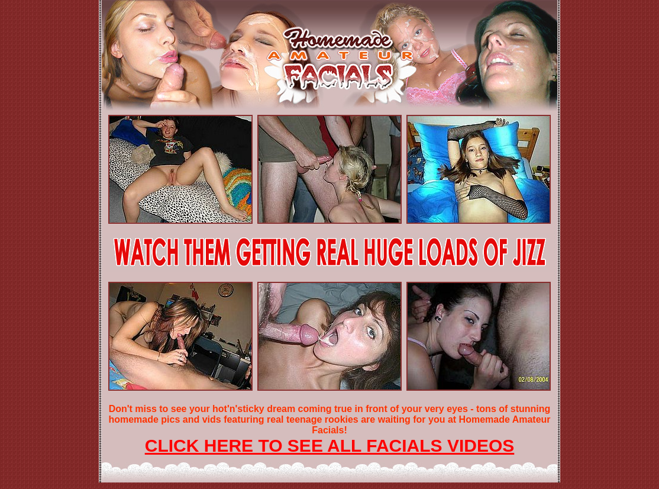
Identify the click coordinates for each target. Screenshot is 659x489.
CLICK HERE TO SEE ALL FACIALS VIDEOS (330, 445)
